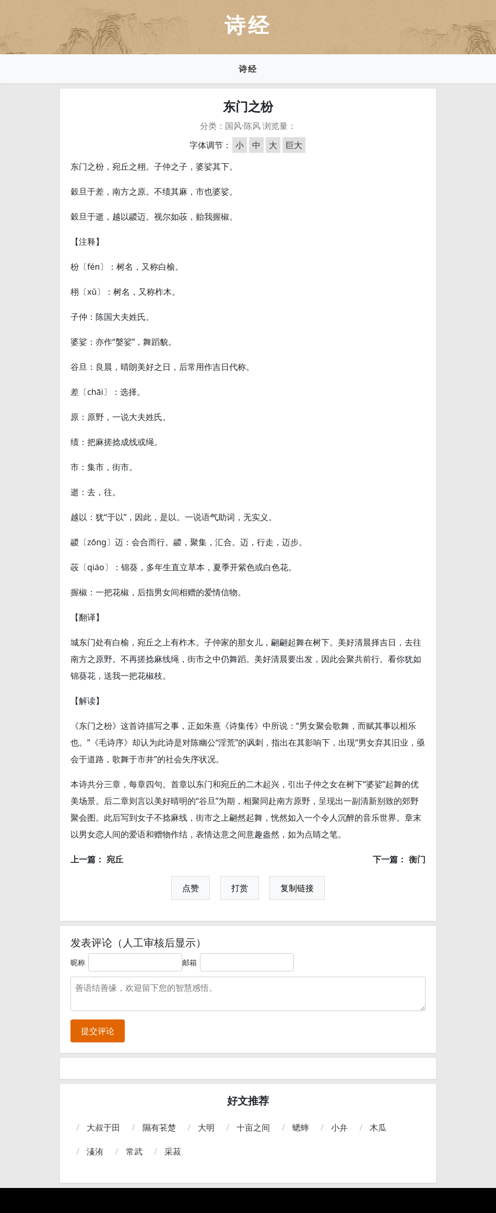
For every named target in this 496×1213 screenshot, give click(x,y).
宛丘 (115, 859)
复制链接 (297, 888)
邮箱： (193, 962)
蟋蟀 (300, 1127)
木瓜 (378, 1127)
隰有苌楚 (159, 1127)
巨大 (294, 145)
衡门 (417, 859)
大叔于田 (103, 1127)
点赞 (190, 888)
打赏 (239, 888)
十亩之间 (253, 1127)
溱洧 (95, 1151)
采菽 (172, 1151)
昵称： (81, 962)
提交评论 (97, 1031)
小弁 (339, 1127)
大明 (206, 1127)
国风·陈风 (243, 125)
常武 (134, 1151)
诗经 (248, 69)
